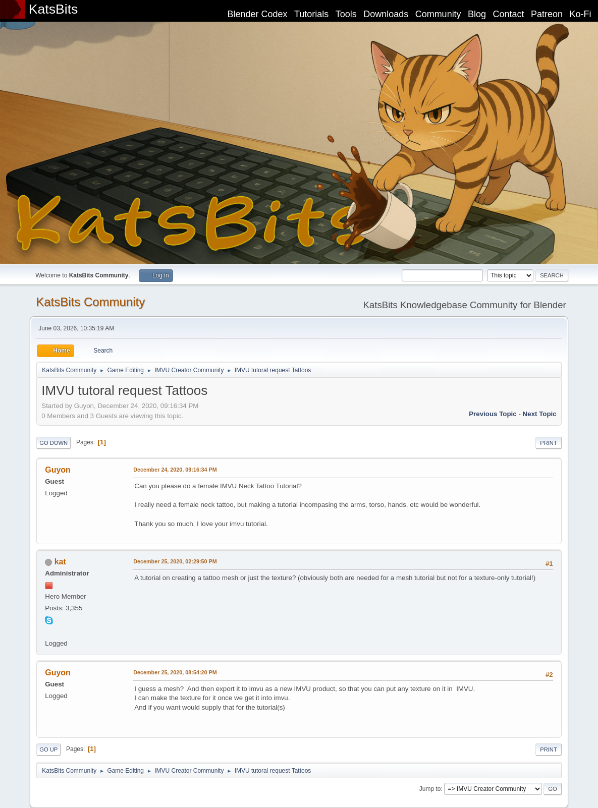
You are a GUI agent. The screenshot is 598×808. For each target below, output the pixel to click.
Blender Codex (257, 14)
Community (438, 14)
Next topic (540, 414)
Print (548, 443)
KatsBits (53, 9)
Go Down (53, 443)
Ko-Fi (580, 14)
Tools (346, 14)
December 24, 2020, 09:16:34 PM (174, 470)
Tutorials (311, 14)
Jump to (430, 788)
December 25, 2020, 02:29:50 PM (174, 561)
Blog (477, 14)
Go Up (48, 749)
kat (60, 561)
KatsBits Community (90, 302)
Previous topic (493, 414)
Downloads (385, 14)
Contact (508, 14)
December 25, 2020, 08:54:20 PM (174, 672)
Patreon (547, 14)
